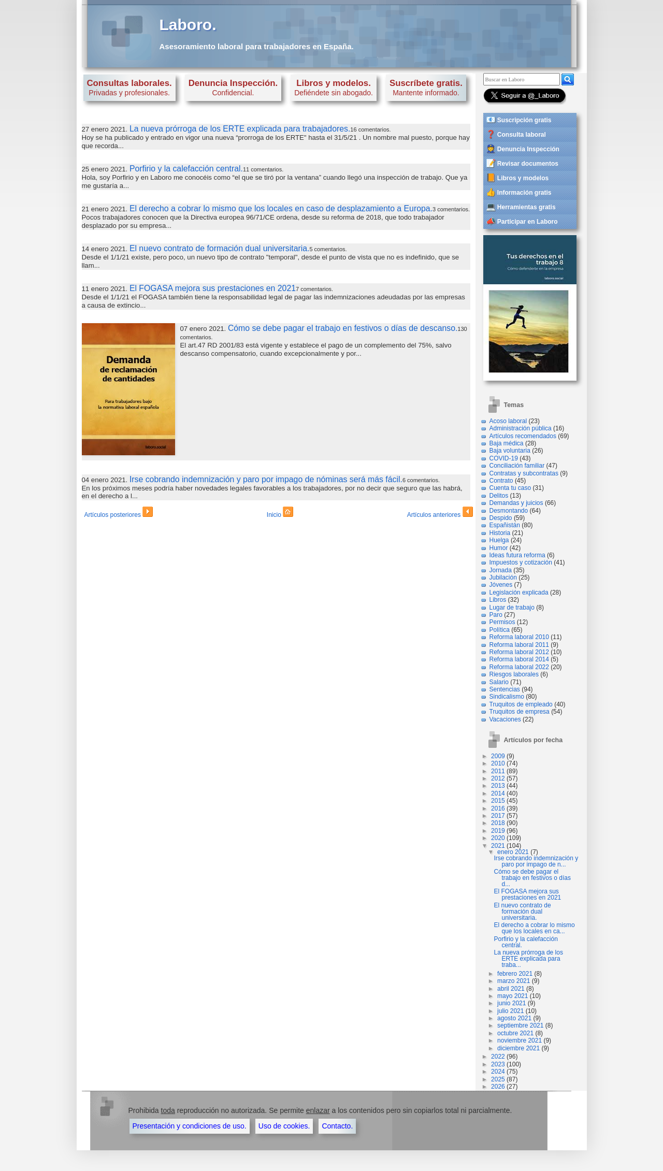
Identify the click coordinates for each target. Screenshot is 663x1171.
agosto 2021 (514, 1018)
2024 (498, 1071)
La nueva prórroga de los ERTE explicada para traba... (528, 958)
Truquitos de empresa (519, 711)
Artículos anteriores (440, 513)
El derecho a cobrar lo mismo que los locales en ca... (534, 928)
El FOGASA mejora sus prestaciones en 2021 (212, 288)
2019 (498, 830)
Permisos (502, 622)
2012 (498, 778)
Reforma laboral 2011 (519, 644)
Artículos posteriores (118, 513)
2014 (498, 793)
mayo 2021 (512, 996)
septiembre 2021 (520, 1025)
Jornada (500, 570)
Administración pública (520, 428)
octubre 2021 (515, 1033)
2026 (498, 1086)
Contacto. (337, 1126)
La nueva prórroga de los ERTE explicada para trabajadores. (239, 128)
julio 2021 (510, 1011)
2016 (498, 808)
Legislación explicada (519, 592)
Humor (498, 548)
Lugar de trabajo (512, 607)
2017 (498, 815)
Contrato (501, 480)
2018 (498, 823)
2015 (498, 800)
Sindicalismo (506, 696)
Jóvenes (501, 584)
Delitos (499, 495)
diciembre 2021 (518, 1048)
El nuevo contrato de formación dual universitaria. (219, 248)
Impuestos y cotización (520, 562)
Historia (500, 533)
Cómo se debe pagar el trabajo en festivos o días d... (532, 878)
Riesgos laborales (514, 674)
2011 (498, 771)
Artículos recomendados (522, 436)
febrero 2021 (514, 973)
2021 (498, 845)
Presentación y (190, 1126)
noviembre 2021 (519, 1040)
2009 (498, 756)
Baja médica (506, 443)
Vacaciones (505, 719)
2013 (498, 785)
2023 (498, 1064)
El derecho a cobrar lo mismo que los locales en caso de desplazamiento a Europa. (281, 208)
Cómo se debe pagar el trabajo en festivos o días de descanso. (342, 328)
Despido (500, 518)
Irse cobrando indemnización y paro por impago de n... (536, 861)
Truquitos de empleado (521, 704)
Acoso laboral (508, 421)
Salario (499, 682)
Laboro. (188, 24)
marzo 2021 (513, 981)
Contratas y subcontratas (523, 473)
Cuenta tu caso (510, 487)
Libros (498, 599)
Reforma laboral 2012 (519, 652)
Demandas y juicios (516, 503)
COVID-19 (503, 458)
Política (499, 629)
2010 (498, 763)
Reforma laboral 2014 (519, 659)
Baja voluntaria (509, 450)
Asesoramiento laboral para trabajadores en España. (257, 46)
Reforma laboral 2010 (519, 637)
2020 (498, 838)
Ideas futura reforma (517, 555)
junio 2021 (511, 1003)
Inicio (280, 513)
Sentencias (504, 689)
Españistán (504, 525)
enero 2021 (513, 852)
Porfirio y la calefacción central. (186, 168)
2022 (498, 1056)
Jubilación (503, 577)
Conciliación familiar (517, 465)
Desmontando (508, 510)
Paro (495, 614)
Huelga (499, 540)
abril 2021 (511, 988)
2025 (498, 1079)
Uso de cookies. (284, 1126)
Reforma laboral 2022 (519, 667)
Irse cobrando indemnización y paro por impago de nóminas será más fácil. (265, 479)
